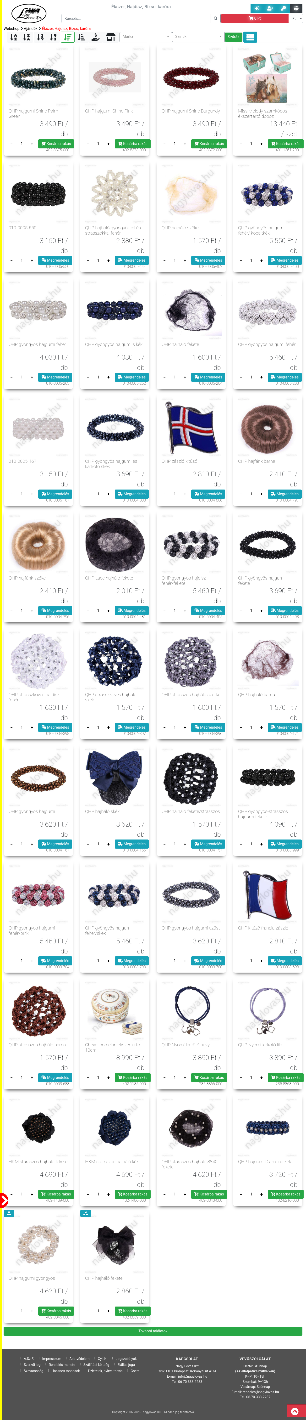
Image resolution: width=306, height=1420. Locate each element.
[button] (146, 37)
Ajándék (31, 28)
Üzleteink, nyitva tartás (105, 1371)
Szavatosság (33, 1371)
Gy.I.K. (102, 1359)
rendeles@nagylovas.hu (261, 1392)
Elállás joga (126, 1365)
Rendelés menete (62, 1365)
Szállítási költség (96, 1365)
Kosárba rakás (56, 143)
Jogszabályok (126, 1359)
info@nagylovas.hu (192, 1377)
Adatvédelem (79, 1359)
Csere (135, 1371)
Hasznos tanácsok (65, 1371)
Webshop (12, 28)
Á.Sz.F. (29, 1359)
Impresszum (51, 1359)
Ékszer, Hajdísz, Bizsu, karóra (66, 28)
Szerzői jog (32, 1365)
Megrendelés (55, 260)
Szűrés (233, 37)
